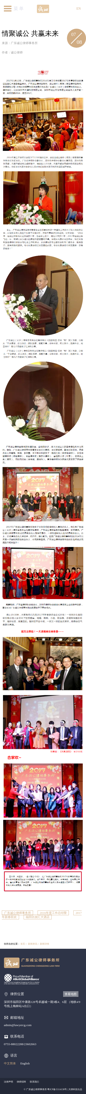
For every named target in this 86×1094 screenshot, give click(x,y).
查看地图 (71, 994)
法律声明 (8, 1081)
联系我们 (34, 1081)
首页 (22, 944)
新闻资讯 (32, 944)
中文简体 (10, 1063)
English (25, 1063)
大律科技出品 (75, 1089)
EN (78, 8)
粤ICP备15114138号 (57, 1089)
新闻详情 (44, 944)
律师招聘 (21, 1081)
